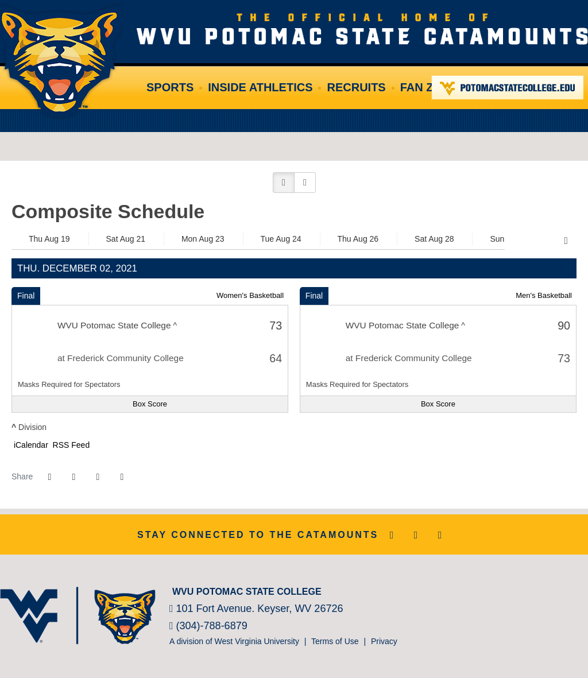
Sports (170, 87)
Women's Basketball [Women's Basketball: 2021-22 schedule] (250, 295)
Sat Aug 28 (434, 238)
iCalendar (29, 445)
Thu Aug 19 (49, 238)
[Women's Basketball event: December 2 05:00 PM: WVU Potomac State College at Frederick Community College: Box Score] (150, 404)
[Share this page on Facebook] (49, 477)
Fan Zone (429, 87)
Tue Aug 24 (281, 238)
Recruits (356, 87)
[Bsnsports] (570, 589)
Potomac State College (508, 87)
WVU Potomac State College (362, 29)
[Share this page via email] (98, 477)
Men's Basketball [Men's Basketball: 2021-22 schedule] (544, 295)
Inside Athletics (260, 87)
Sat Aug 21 (126, 238)
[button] (284, 182)
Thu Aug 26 (358, 238)
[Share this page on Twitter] (73, 477)
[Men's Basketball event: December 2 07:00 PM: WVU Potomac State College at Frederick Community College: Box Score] (438, 404)
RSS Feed (70, 445)
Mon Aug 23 (203, 238)
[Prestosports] (553, 589)
